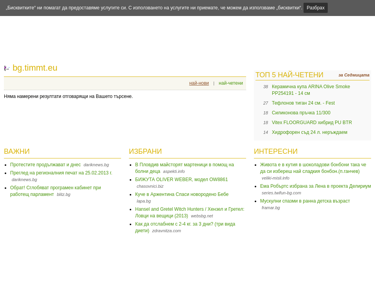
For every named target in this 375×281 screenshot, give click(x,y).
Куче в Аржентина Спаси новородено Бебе (182, 194)
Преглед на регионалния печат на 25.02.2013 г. (61, 173)
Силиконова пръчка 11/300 (301, 113)
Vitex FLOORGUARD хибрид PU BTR (312, 122)
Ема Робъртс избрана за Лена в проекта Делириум (315, 186)
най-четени (231, 83)
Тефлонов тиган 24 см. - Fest (303, 103)
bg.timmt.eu (34, 68)
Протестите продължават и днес (45, 164)
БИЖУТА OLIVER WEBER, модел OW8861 (181, 179)
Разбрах (316, 8)
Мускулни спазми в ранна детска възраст (305, 201)
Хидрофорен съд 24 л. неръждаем (309, 132)
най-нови (199, 83)
